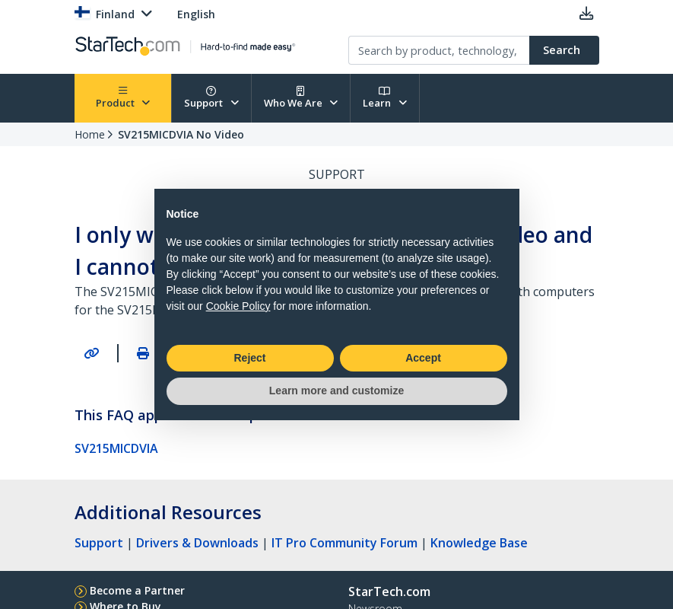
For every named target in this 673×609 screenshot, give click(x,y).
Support (211, 98)
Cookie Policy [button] (238, 306)
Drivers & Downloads (197, 542)
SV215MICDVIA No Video (181, 134)
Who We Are (301, 98)
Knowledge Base (479, 542)
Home (90, 134)
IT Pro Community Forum (344, 542)
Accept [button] (423, 358)
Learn (385, 98)
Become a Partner (137, 590)
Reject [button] (249, 358)
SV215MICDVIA (116, 448)
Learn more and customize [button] (336, 390)
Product (123, 98)
